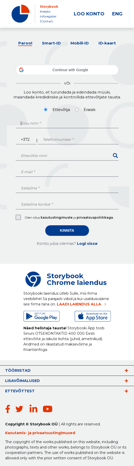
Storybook (49, 6)
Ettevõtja (61, 109)
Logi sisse (87, 243)
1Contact (46, 21)
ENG (117, 14)
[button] (67, 70)
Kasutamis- (16, 433)
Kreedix (45, 11)
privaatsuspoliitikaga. (95, 217)
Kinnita (67, 230)
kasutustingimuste (57, 217)
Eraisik (89, 109)
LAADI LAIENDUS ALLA (79, 304)
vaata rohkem (126, 370)
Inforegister (48, 16)
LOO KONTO (89, 14)
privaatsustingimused (53, 433)
